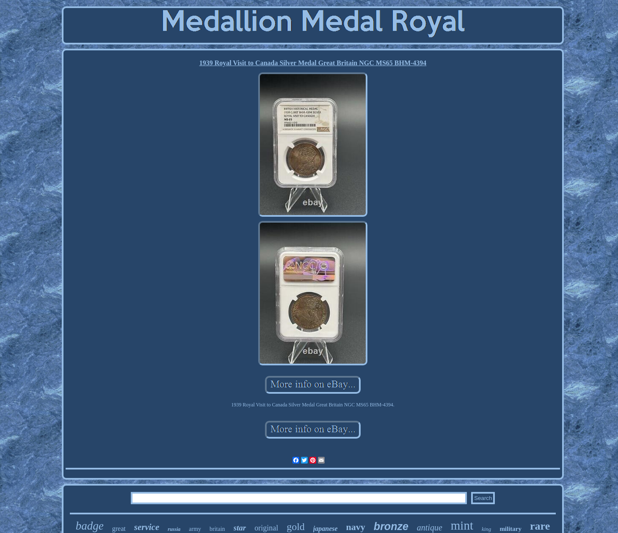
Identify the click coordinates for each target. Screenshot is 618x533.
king (486, 529)
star (240, 527)
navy (355, 527)
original (266, 528)
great (119, 528)
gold (296, 526)
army (195, 529)
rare (540, 526)
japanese (325, 528)
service (146, 527)
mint (462, 525)
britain (217, 529)
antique (429, 527)
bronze (391, 526)
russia (174, 529)
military (510, 528)
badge (90, 525)
